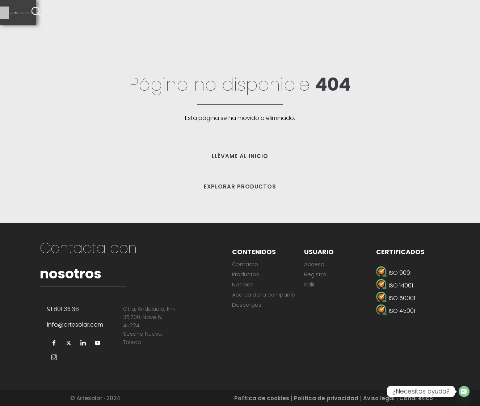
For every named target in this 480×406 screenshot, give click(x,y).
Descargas (246, 304)
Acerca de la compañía (263, 294)
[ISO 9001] (417, 272)
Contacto (245, 264)
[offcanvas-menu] (471, 12)
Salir (309, 284)
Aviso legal (379, 398)
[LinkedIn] (83, 343)
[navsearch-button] (451, 12)
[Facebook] (54, 343)
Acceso (314, 264)
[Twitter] (68, 343)
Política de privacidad (326, 398)
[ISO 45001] (417, 310)
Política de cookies (261, 398)
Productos (245, 274)
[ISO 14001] (417, 285)
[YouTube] (97, 343)
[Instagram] (54, 357)
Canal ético (416, 398)
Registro (315, 274)
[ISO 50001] (417, 298)
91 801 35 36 (63, 309)
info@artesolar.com (75, 324)
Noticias (242, 284)
